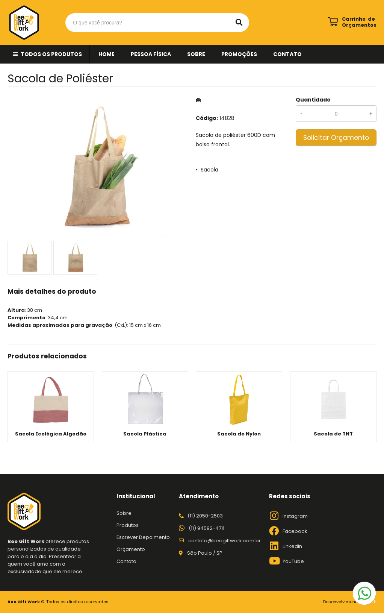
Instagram (295, 516)
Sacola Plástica (144, 433)
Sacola (209, 169)
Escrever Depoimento (143, 537)
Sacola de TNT (333, 433)
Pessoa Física (151, 54)
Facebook (295, 531)
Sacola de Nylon (239, 433)
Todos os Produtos (51, 54)
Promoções (239, 54)
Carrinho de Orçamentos (359, 22)
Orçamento (130, 549)
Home (106, 54)
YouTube (293, 561)
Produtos (127, 525)
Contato (287, 54)
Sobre (196, 54)
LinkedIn (292, 546)
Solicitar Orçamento (336, 137)
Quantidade (313, 99)
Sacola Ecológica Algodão (50, 433)
